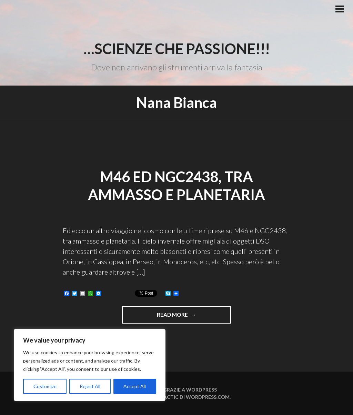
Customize (45, 386)
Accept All (134, 386)
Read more (190, 317)
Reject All (90, 386)
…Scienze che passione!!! (176, 48)
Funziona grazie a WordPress (176, 390)
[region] (89, 365)
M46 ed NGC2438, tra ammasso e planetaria (176, 186)
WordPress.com (208, 397)
